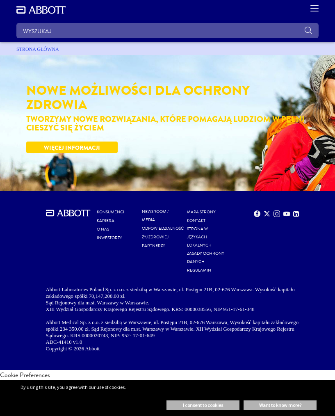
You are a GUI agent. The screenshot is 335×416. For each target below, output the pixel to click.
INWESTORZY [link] (109, 238)
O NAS (103, 229)
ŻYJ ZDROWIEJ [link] (155, 237)
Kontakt (196, 221)
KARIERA (105, 221)
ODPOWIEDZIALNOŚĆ (163, 228)
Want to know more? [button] (280, 405)
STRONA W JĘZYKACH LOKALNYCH (199, 237)
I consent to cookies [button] (203, 405)
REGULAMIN (199, 270)
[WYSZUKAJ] (167, 30)
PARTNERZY (153, 246)
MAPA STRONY (201, 212)
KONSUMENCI (110, 212)
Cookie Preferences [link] (25, 374)
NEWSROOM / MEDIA (155, 216)
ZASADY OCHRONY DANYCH (205, 258)
